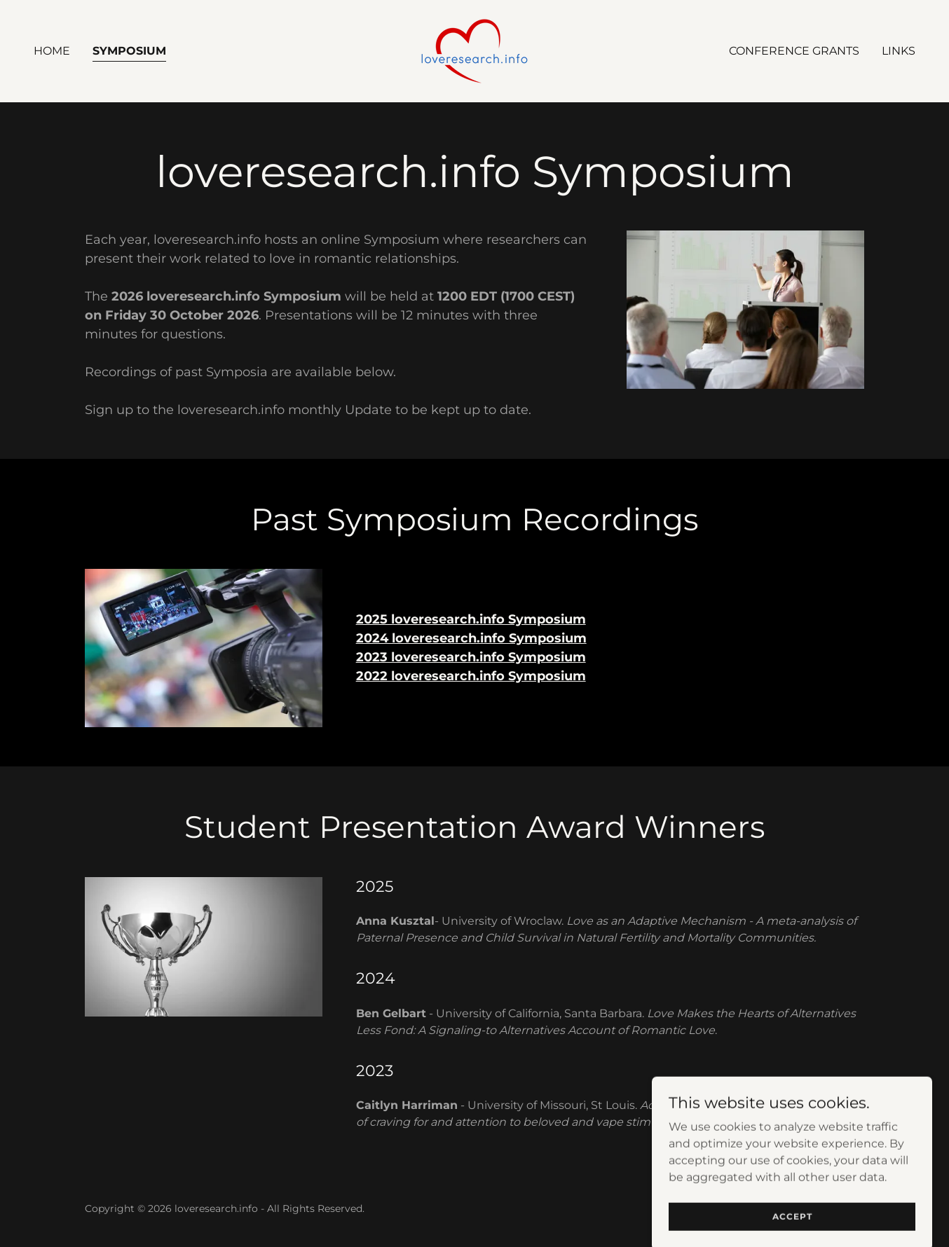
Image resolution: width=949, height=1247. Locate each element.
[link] (474, 50)
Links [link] (898, 50)
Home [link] (52, 50)
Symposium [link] (129, 50)
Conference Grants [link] (794, 50)
